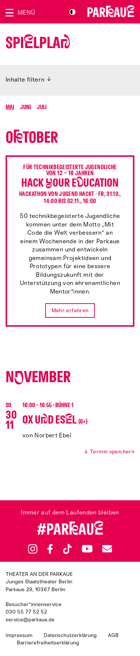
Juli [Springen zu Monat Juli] (42, 107)
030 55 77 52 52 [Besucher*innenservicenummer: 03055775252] (26, 612)
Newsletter (107, 549)
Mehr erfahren (70, 310)
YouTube (87, 549)
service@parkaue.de (30, 620)
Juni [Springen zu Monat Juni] (25, 107)
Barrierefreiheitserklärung (48, 643)
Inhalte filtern (25, 79)
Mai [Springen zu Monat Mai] (10, 107)
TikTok (67, 549)
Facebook (50, 549)
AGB (113, 635)
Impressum (19, 635)
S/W (72, 12)
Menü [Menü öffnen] (26, 12)
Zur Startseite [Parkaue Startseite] (110, 11)
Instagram (32, 549)
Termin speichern (112, 452)
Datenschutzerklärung (70, 635)
